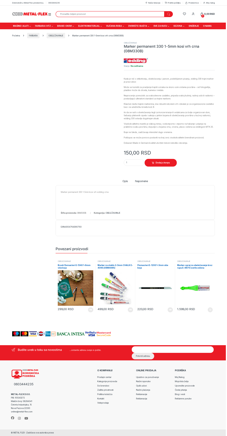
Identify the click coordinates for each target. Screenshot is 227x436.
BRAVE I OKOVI (64, 26)
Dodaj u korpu (163, 162)
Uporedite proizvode (185, 385)
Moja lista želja (181, 381)
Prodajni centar (104, 377)
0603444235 (54, 3)
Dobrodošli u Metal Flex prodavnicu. (28, 3)
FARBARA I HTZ (43, 26)
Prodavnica (191, 3)
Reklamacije (141, 394)
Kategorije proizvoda (107, 381)
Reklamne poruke (183, 398)
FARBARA (33, 35)
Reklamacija (141, 398)
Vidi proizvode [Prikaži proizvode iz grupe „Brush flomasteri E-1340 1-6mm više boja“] (90, 309)
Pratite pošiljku (173, 3)
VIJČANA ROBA (114, 26)
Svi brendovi (103, 385)
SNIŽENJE (194, 26)
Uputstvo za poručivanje (147, 377)
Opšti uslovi (141, 385)
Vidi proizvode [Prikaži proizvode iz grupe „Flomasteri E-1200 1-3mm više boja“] (170, 309)
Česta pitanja (181, 390)
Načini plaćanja (143, 390)
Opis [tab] (125, 181)
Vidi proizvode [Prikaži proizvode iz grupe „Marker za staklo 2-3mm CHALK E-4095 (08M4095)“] (130, 309)
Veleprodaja (103, 403)
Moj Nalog (179, 377)
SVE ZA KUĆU (160, 26)
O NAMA (207, 26)
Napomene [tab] (141, 181)
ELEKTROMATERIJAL (89, 26)
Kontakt (100, 398)
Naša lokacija (152, 3)
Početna (16, 35)
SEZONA (177, 26)
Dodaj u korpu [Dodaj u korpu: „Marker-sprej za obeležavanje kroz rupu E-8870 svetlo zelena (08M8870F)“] (210, 309)
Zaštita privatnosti (105, 390)
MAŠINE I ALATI (21, 26)
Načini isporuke (143, 381)
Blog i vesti (180, 394)
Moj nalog (209, 3)
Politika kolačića (104, 394)
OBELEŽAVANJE (55, 35)
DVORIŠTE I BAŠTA (137, 26)
